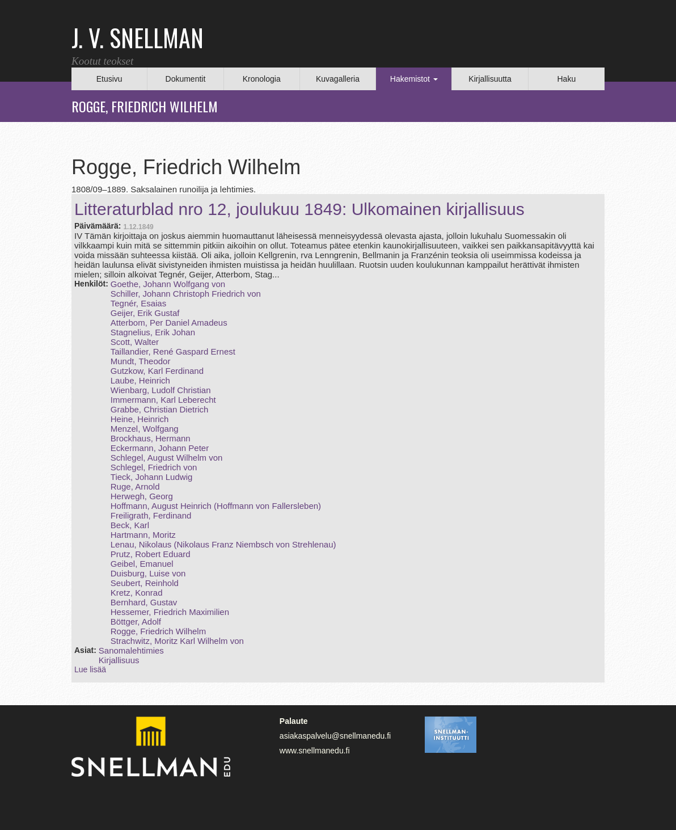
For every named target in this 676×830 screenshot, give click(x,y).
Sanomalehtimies (131, 650)
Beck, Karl (130, 525)
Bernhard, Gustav (144, 602)
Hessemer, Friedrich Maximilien (170, 612)
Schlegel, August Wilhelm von (167, 457)
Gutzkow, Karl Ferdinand (157, 371)
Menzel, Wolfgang (145, 428)
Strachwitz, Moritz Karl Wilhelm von (177, 641)
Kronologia (262, 78)
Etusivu (109, 78)
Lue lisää (90, 669)
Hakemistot (414, 78)
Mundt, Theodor (141, 361)
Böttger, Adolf (136, 621)
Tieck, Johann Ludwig (152, 477)
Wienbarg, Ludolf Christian (161, 390)
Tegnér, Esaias (138, 303)
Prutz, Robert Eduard (151, 554)
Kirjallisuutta (489, 78)
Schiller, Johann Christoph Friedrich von (186, 293)
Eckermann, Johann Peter (160, 448)
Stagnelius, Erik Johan (153, 332)
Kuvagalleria (338, 78)
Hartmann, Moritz (143, 535)
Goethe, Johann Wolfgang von (168, 284)
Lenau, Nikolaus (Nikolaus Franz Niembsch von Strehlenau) (223, 544)
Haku (566, 78)
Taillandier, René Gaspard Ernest (173, 351)
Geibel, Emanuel (142, 563)
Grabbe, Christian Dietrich (160, 409)
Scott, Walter (135, 342)
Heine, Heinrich (140, 419)
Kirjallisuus (119, 660)
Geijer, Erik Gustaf (145, 313)
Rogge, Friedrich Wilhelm (158, 631)
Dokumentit (186, 78)
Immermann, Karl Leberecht (163, 400)
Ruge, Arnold (135, 486)
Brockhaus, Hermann (151, 438)
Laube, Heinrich (140, 380)
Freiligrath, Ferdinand (151, 515)
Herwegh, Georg (142, 496)
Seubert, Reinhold (145, 583)
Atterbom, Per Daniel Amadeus (169, 322)
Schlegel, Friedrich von (154, 467)
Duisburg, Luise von (148, 573)
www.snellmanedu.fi (315, 750)
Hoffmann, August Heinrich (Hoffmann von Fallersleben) (216, 506)
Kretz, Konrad (137, 592)
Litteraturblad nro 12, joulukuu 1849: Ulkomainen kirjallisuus (299, 209)
